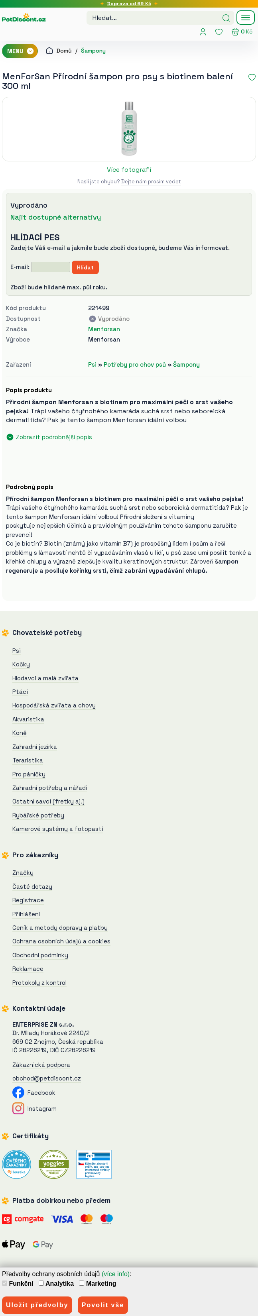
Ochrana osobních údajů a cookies (61, 941)
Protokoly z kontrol (39, 982)
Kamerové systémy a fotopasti (57, 829)
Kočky (21, 664)
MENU (20, 51)
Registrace (28, 900)
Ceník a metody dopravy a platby (60, 927)
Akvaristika (28, 719)
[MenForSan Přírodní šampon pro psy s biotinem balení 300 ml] (129, 129)
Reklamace (27, 968)
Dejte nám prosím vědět (151, 181)
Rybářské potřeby (38, 815)
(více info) (116, 1274)
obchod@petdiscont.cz (46, 1078)
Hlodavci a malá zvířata (45, 678)
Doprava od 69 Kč (129, 3)
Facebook (33, 1092)
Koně (19, 733)
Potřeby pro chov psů (135, 364)
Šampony (93, 50)
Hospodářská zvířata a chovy (54, 705)
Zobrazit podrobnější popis (54, 437)
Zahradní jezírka (34, 746)
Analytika (56, 1283)
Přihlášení (26, 914)
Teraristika (27, 760)
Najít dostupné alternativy (55, 217)
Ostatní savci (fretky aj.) (48, 801)
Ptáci (20, 691)
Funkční (17, 1283)
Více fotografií (129, 169)
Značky (22, 872)
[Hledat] (226, 17)
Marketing (97, 1283)
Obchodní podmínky (40, 955)
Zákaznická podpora (41, 1065)
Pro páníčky (28, 774)
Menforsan (104, 329)
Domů (59, 50)
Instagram (34, 1108)
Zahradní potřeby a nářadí (49, 788)
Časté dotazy (32, 886)
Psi (92, 364)
